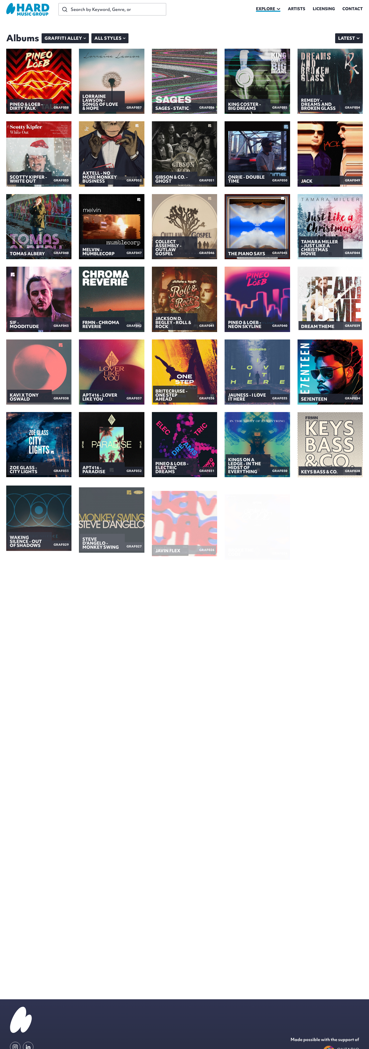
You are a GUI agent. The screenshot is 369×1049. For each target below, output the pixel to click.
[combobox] (349, 38)
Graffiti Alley (65, 38)
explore (268, 9)
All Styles (109, 38)
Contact (352, 9)
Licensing (324, 9)
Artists (296, 9)
